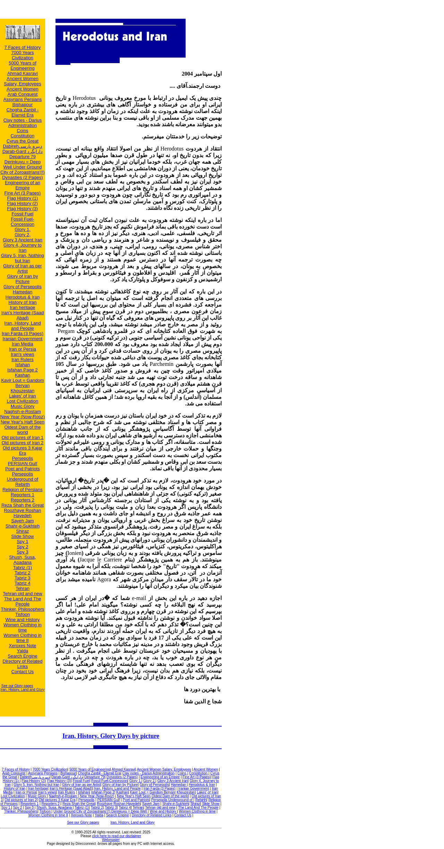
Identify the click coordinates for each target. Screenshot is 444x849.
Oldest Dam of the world (23, 429)
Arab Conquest (23, 94)
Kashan (22, 375)
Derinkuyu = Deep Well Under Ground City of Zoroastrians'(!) (22, 167)
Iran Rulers (22, 359)
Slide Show (22, 536)
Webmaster (111, 840)
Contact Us (22, 671)
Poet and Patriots (22, 468)
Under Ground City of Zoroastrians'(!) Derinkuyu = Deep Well (100, 811)
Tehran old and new (22, 593)
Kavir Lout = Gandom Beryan (22, 383)
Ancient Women (23, 89)
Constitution (23, 135)
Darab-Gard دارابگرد (22, 151)
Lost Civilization (22, 401)
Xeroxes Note (22, 645)
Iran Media (22, 343)
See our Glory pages (17, 686)
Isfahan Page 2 (22, 369)
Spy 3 (22, 552)
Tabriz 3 (23, 578)
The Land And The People (22, 601)
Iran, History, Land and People (22, 325)
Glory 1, (23, 229)
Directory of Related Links (23, 664)
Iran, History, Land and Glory (22, 690)
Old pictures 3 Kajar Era (22, 450)
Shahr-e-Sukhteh (23, 526)
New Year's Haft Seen (22, 421)
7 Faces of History (23, 47)
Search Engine (22, 656)
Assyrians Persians (22, 99)
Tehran (22, 588)
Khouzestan (23, 390)
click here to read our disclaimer (116, 836)
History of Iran (23, 302)
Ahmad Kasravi (22, 73)
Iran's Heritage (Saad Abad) (22, 315)
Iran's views (22, 354)
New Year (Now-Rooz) (22, 416)
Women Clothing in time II (22, 638)
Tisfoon (22, 614)
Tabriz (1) (22, 567)
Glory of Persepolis (22, 286)
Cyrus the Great (23, 141)
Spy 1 (22, 541)
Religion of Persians (22, 489)
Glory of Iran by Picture (22, 279)
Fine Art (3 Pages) (23, 193)
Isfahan (22, 364)
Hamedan (22, 291)
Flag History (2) (22, 203)
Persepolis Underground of (22, 476)
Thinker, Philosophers (22, 609)
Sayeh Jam (22, 520)
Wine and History (23, 619)
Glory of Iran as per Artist (22, 268)
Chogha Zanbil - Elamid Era (23, 112)
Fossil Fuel (23, 213)
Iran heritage (22, 307)
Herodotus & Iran (23, 297)
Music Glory (23, 406)
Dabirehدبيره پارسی (22, 146)
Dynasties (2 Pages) (22, 177)
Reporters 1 (22, 494)
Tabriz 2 (23, 572)
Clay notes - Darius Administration (22, 123)
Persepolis (22, 458)
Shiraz (22, 531)
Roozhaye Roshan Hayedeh (22, 513)
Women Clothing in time (22, 627)
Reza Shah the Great (22, 505)
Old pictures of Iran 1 (23, 437)
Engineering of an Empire (22, 185)
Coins (22, 130)
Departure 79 (22, 156)
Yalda (22, 650)
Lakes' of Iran (22, 395)
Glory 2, (23, 234)
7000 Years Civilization (22, 55)
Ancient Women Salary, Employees (22, 81)
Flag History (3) (22, 208)
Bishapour (22, 104)
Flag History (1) (22, 198)
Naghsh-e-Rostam (22, 411)
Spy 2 (22, 546)
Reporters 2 (22, 500)
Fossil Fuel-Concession (22, 221)
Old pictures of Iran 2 (23, 442)
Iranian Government (23, 338)
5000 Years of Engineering (22, 65)
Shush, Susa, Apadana (22, 560)
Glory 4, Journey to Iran (22, 247)
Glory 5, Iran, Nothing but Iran (22, 258)
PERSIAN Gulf (22, 463)
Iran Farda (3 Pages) (22, 333)
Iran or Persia (22, 349)
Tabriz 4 (23, 583)
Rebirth (22, 484)
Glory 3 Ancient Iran (22, 239)
